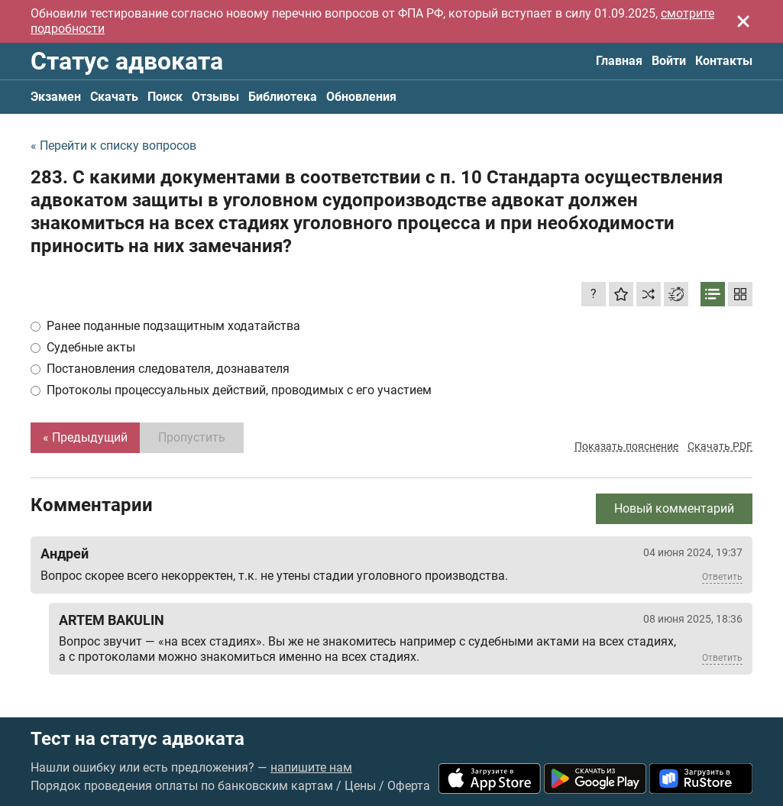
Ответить (722, 576)
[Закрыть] (743, 21)
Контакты (723, 60)
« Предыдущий (85, 437)
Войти (669, 60)
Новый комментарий (674, 508)
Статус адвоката (127, 61)
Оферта (408, 785)
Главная (619, 60)
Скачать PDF (720, 446)
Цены (360, 785)
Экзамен (56, 96)
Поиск (165, 96)
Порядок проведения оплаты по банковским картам (182, 785)
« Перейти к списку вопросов (113, 145)
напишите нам (311, 767)
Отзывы (215, 96)
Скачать (114, 96)
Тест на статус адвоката (137, 739)
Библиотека (282, 96)
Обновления (361, 96)
